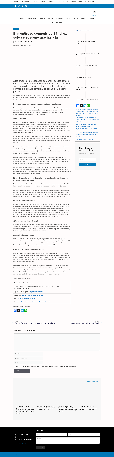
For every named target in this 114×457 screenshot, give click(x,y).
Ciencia (68, 18)
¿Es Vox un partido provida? (84, 139)
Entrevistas (59, 18)
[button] (94, 12)
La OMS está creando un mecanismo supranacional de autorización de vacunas (87, 134)
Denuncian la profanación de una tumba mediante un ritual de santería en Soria (87, 119)
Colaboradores (57, 22)
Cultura (76, 18)
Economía (50, 18)
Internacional (32, 18)
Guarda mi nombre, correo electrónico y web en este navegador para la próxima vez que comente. (46, 366)
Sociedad (42, 18)
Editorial (84, 18)
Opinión (92, 18)
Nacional (22, 18)
